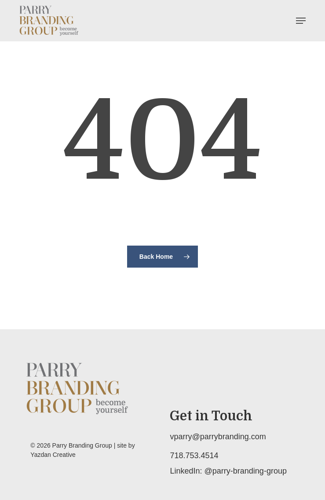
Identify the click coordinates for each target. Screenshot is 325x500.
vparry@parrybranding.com (218, 436)
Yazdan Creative (52, 454)
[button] (301, 20)
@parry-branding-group (245, 471)
